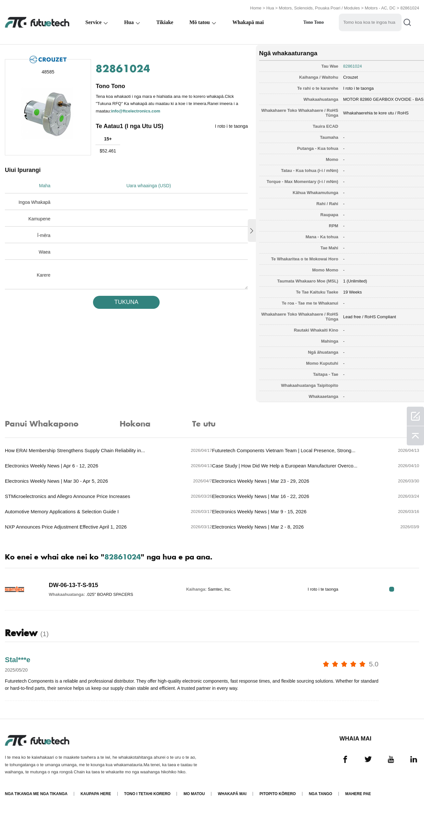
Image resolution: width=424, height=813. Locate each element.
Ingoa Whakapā (34, 201)
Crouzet (339, 76)
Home (255, 7)
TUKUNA (123, 301)
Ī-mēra (43, 235)
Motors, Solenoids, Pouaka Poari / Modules (319, 7)
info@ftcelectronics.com (135, 110)
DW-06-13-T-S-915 (73, 585)
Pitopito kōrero (277, 794)
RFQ (398, 588)
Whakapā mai (248, 21)
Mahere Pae (358, 794)
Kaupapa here (96, 794)
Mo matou (194, 794)
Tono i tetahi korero (147, 794)
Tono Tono (313, 21)
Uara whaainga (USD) (150, 185)
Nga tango (320, 794)
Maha (44, 185)
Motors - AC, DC (380, 7)
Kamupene (39, 218)
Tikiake (164, 21)
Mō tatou (199, 21)
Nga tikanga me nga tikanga (36, 794)
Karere (43, 274)
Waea (44, 251)
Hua (270, 7)
